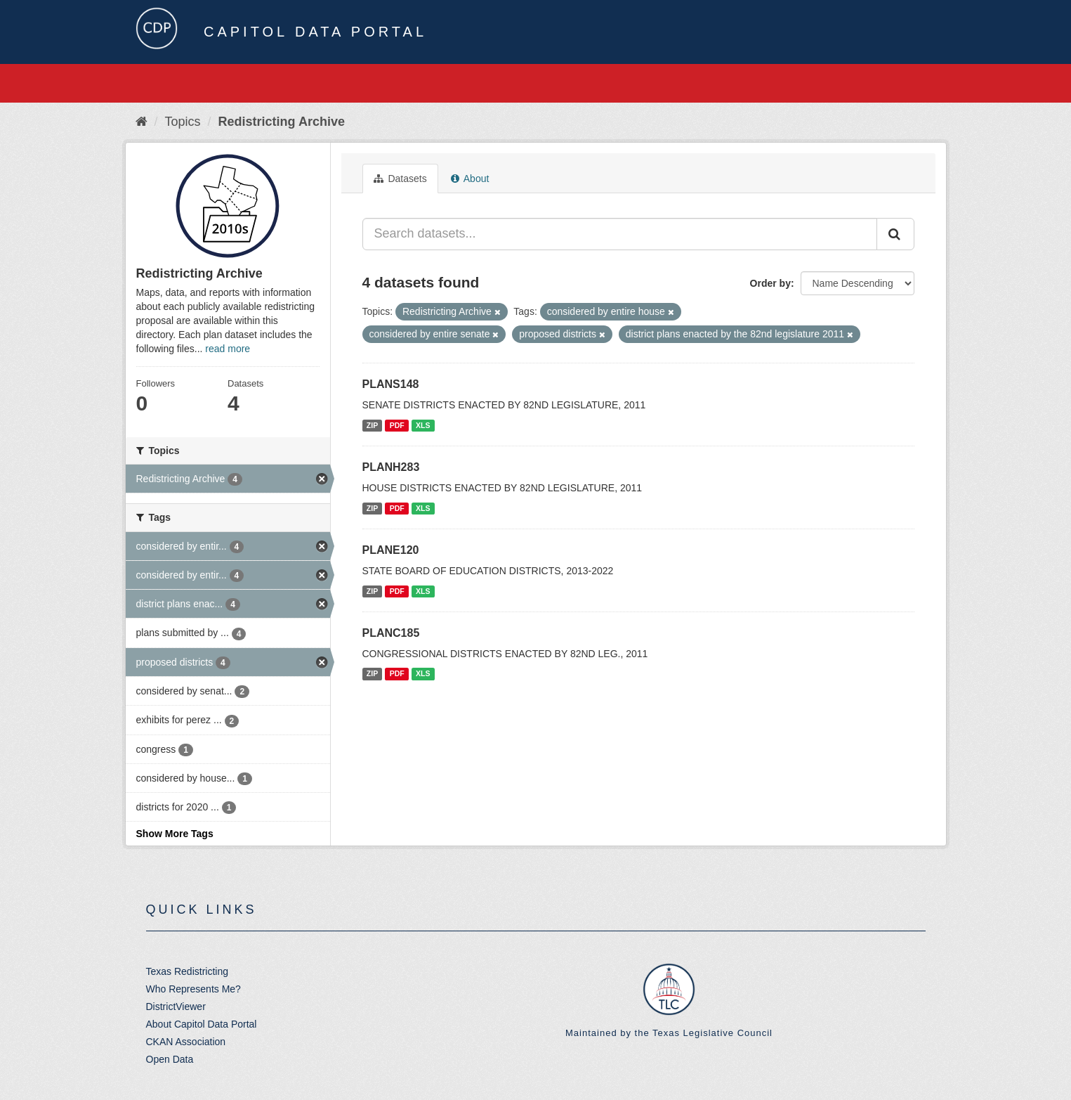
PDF (397, 425)
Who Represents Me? (193, 989)
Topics (183, 122)
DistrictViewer (176, 1006)
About (470, 178)
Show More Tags (174, 833)
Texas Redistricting (187, 971)
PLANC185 (391, 633)
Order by (770, 283)
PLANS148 (390, 384)
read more (227, 348)
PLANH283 (391, 467)
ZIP (372, 425)
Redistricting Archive (281, 122)
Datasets (400, 178)
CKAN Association (186, 1041)
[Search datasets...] (619, 234)
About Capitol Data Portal (201, 1024)
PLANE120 (390, 550)
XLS (423, 425)
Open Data (170, 1059)
